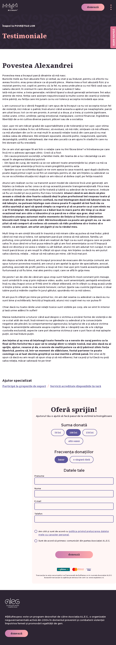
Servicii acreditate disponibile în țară (75, 386)
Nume (74, 491)
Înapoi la (18, 25)
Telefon (74, 516)
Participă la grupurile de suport (24, 386)
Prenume (74, 478)
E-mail (74, 504)
